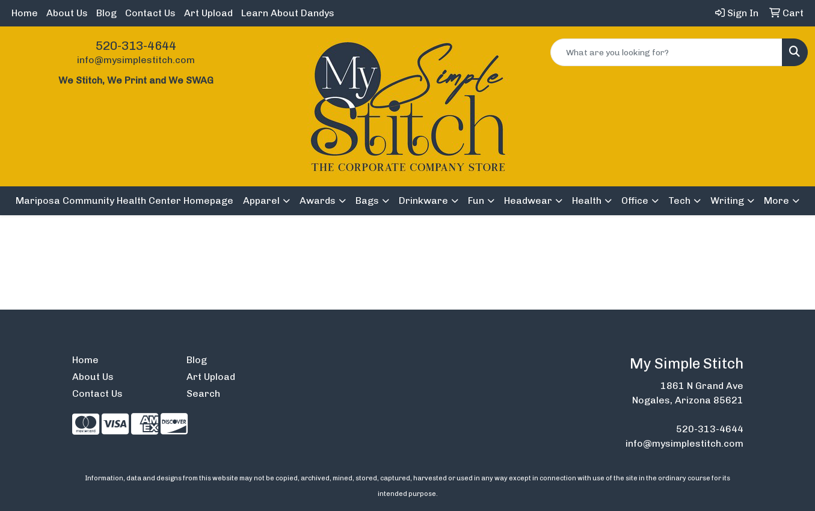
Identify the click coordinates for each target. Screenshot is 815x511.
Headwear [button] (528, 200)
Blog (106, 13)
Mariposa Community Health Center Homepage (124, 200)
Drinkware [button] (423, 200)
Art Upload (208, 13)
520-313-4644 (136, 45)
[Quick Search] (666, 52)
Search (203, 393)
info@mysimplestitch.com (136, 60)
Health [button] (586, 200)
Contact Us (150, 13)
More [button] (776, 200)
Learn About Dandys (287, 13)
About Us (67, 13)
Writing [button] (727, 200)
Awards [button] (318, 200)
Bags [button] (367, 200)
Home (24, 13)
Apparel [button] (261, 200)
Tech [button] (679, 200)
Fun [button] (476, 200)
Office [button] (634, 200)
